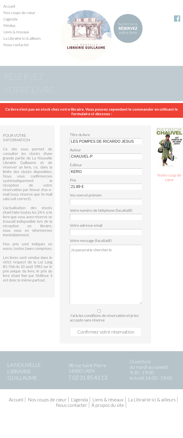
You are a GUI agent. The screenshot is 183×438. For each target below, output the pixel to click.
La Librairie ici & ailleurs (22, 38)
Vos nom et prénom (86, 195)
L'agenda (10, 19)
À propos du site (108, 405)
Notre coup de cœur (169, 177)
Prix (73, 180)
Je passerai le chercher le (106, 274)
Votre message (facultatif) (91, 240)
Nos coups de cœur (19, 12)
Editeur (76, 164)
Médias (9, 25)
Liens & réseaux (16, 32)
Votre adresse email (86, 225)
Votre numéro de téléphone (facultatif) (101, 210)
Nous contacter (16, 44)
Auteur (75, 150)
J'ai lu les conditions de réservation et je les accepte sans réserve (105, 315)
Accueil (9, 6)
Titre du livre (80, 134)
